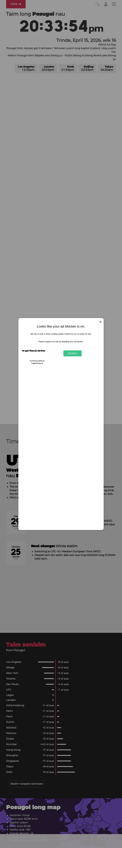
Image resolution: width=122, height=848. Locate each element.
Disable (72, 353)
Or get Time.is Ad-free (33, 350)
